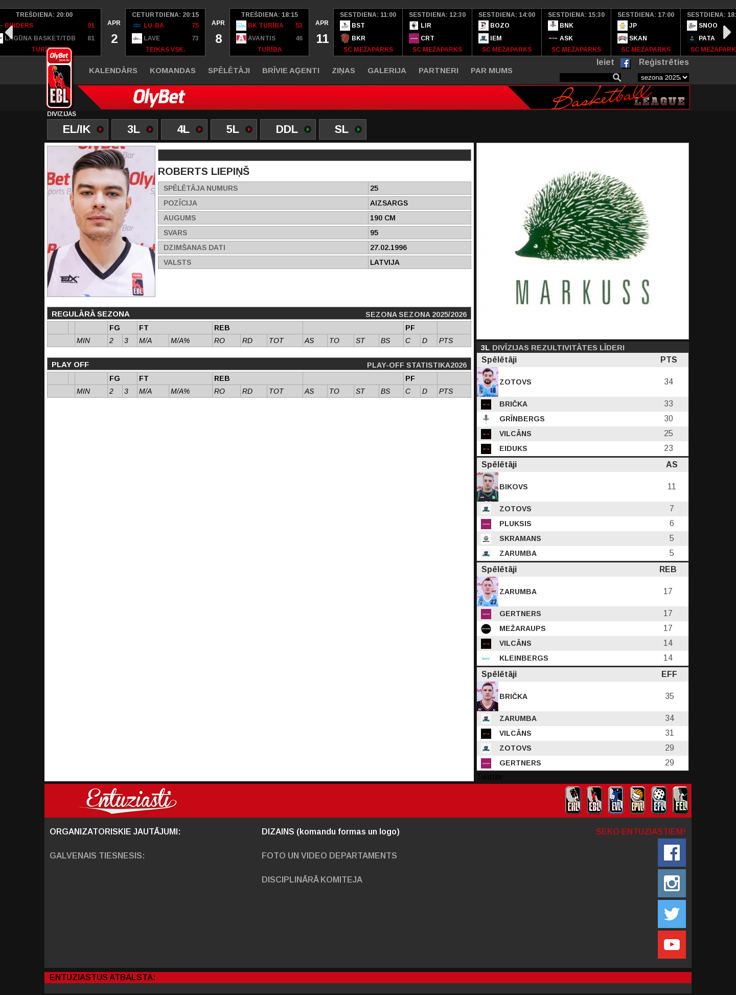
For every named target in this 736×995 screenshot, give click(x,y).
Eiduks (512, 448)
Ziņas (343, 70)
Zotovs (514, 382)
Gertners (519, 613)
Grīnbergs (521, 419)
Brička (512, 404)
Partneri (438, 70)
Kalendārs (113, 70)
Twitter (489, 777)
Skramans (519, 538)
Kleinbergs (522, 658)
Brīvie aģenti (290, 70)
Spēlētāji (229, 70)
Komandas (173, 70)
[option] (113, 32)
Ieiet (605, 62)
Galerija (386, 70)
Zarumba (517, 553)
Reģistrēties (664, 62)
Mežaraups (521, 628)
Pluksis (514, 523)
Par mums (492, 70)
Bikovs (512, 487)
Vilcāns (514, 433)
